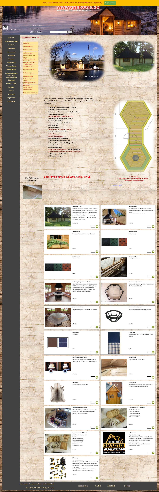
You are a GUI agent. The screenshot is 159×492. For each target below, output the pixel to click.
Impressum (11, 98)
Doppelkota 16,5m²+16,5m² (27, 86)
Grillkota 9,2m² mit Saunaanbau (29, 60)
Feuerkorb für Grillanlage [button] (135, 307)
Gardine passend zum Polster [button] (80, 357)
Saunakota (11, 48)
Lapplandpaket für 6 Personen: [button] (80, 432)
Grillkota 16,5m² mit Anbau (29, 79)
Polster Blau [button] (132, 332)
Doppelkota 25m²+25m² (30, 93)
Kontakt (11, 87)
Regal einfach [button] (132, 357)
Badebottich (11, 62)
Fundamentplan (117, 185)
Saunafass (11, 55)
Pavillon (11, 59)
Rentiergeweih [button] (132, 382)
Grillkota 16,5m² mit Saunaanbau (29, 83)
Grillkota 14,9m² (28, 73)
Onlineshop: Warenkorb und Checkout (11, 77)
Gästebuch (11, 80)
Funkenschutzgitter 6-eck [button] (135, 281)
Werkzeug (75, 457)
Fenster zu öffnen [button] (133, 256)
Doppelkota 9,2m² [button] (77, 206)
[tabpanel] (77, 127)
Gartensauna (11, 52)
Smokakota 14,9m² (28, 69)
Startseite (11, 38)
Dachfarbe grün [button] (133, 231)
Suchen (70, 32)
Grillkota (11, 45)
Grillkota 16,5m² (28, 76)
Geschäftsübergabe (11, 41)
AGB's (11, 91)
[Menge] (93, 226)
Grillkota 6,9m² (27, 50)
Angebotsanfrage (11, 73)
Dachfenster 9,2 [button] (133, 206)
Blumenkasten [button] (76, 231)
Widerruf (11, 94)
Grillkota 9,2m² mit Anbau (29, 56)
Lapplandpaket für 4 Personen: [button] (137, 407)
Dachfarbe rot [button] (76, 256)
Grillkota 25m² (27, 89)
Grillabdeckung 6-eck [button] (78, 307)
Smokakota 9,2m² (28, 66)
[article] (71, 217)
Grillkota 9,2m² (27, 53)
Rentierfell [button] (75, 382)
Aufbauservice (132, 432)
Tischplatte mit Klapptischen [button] (80, 407)
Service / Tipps (11, 83)
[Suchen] (58, 32)
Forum (127, 486)
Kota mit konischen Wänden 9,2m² (29, 63)
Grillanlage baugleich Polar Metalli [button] (81, 281)
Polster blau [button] (76, 332)
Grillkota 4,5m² (27, 46)
